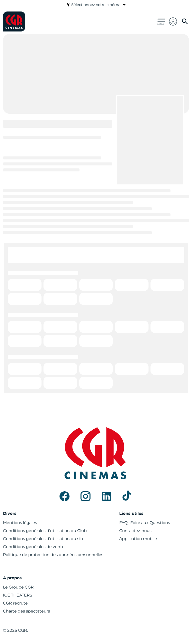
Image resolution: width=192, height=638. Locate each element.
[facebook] (64, 496)
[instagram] (86, 496)
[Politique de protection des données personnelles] (53, 555)
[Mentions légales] (20, 523)
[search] (185, 21)
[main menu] (161, 21)
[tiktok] (128, 496)
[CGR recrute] (15, 603)
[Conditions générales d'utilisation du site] (43, 539)
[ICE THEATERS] (17, 595)
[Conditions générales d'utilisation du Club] (45, 531)
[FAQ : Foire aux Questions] (144, 523)
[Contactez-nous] (135, 531)
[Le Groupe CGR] (18, 587)
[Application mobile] (138, 539)
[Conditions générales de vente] (33, 547)
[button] (173, 21)
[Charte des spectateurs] (26, 611)
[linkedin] (106, 496)
